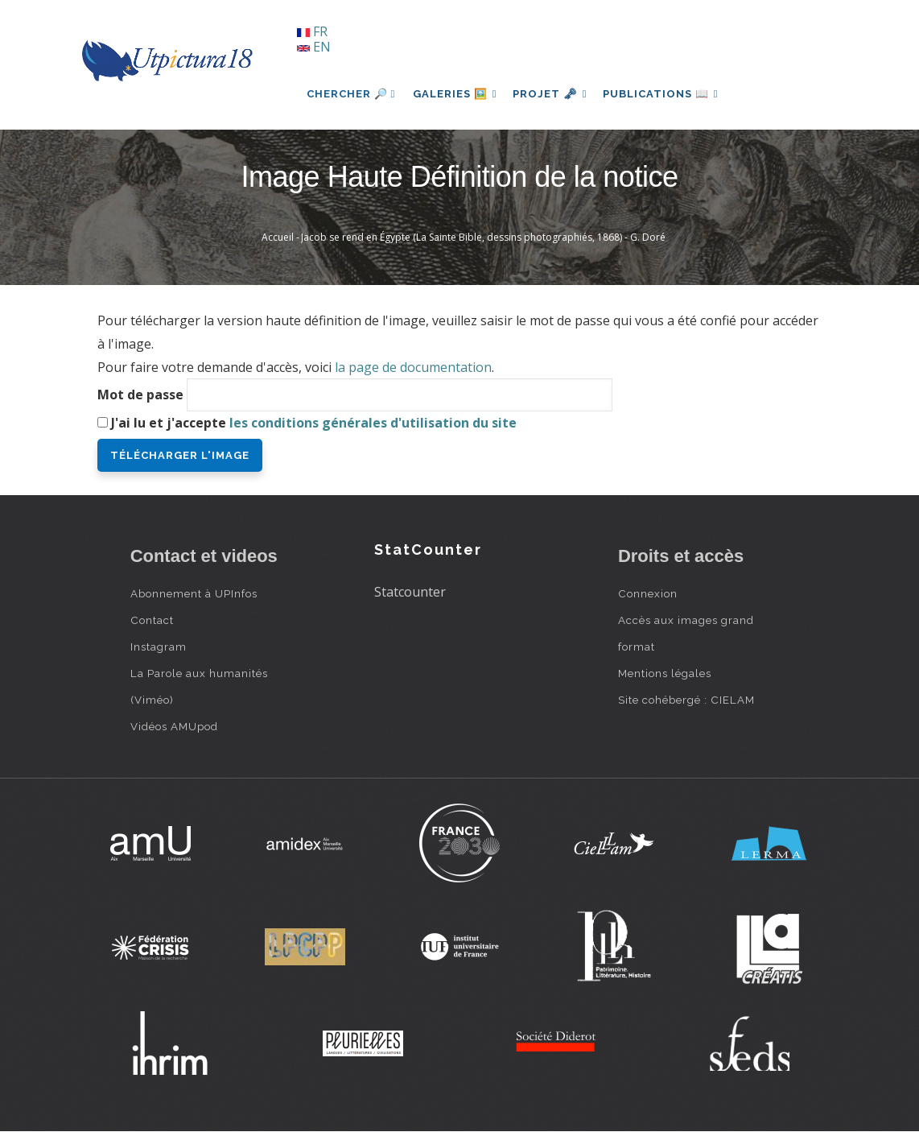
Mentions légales (664, 673)
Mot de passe (140, 394)
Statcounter (410, 592)
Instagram (158, 646)
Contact (152, 620)
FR (312, 31)
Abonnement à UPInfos (194, 593)
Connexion (648, 593)
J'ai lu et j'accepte (314, 423)
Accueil (278, 237)
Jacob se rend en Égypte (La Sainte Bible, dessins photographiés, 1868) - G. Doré (483, 237)
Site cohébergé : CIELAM (686, 699)
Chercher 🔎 (351, 94)
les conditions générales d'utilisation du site (373, 423)
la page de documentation (413, 367)
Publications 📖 (670, 94)
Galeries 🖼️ (456, 94)
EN (314, 47)
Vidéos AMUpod (174, 726)
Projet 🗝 (555, 94)
